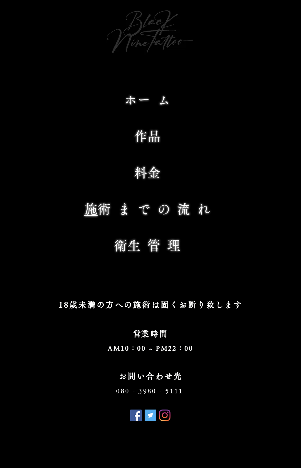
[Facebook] (136, 415)
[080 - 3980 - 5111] (150, 391)
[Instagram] (164, 415)
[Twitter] (150, 415)
